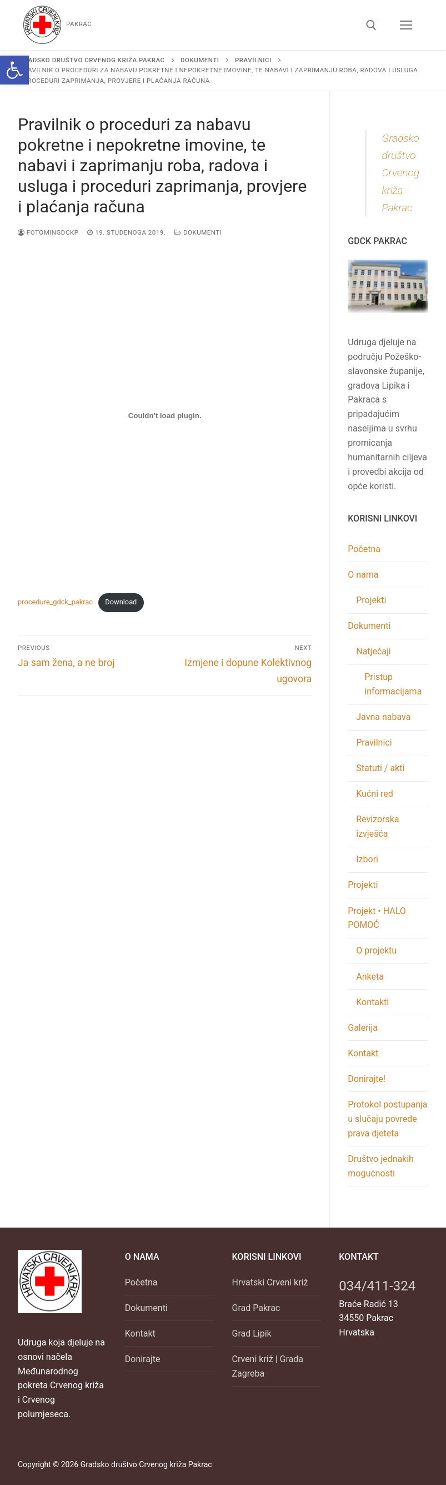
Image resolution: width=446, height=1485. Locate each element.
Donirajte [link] (143, 1359)
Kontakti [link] (372, 1002)
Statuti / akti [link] (380, 768)
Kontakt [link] (363, 1053)
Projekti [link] (371, 600)
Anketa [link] (370, 976)
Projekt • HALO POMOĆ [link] (377, 918)
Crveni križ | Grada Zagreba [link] (267, 1366)
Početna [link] (364, 549)
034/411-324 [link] (377, 1286)
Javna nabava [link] (383, 717)
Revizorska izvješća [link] (377, 826)
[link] (14, 70)
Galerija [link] (363, 1027)
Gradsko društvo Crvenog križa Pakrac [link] (400, 172)
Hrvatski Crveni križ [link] (270, 1282)
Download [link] (121, 602)
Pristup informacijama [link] (393, 684)
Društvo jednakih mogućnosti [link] (381, 1166)
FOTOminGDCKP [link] (48, 232)
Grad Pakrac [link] (256, 1308)
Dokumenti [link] (198, 232)
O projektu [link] (376, 950)
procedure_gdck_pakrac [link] (55, 602)
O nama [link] (364, 574)
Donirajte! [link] (366, 1079)
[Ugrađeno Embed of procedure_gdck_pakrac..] (165, 416)
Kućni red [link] (374, 793)
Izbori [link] (367, 859)
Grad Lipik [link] (252, 1333)
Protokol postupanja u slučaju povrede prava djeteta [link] (387, 1119)
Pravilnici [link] (374, 742)
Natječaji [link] (374, 651)
